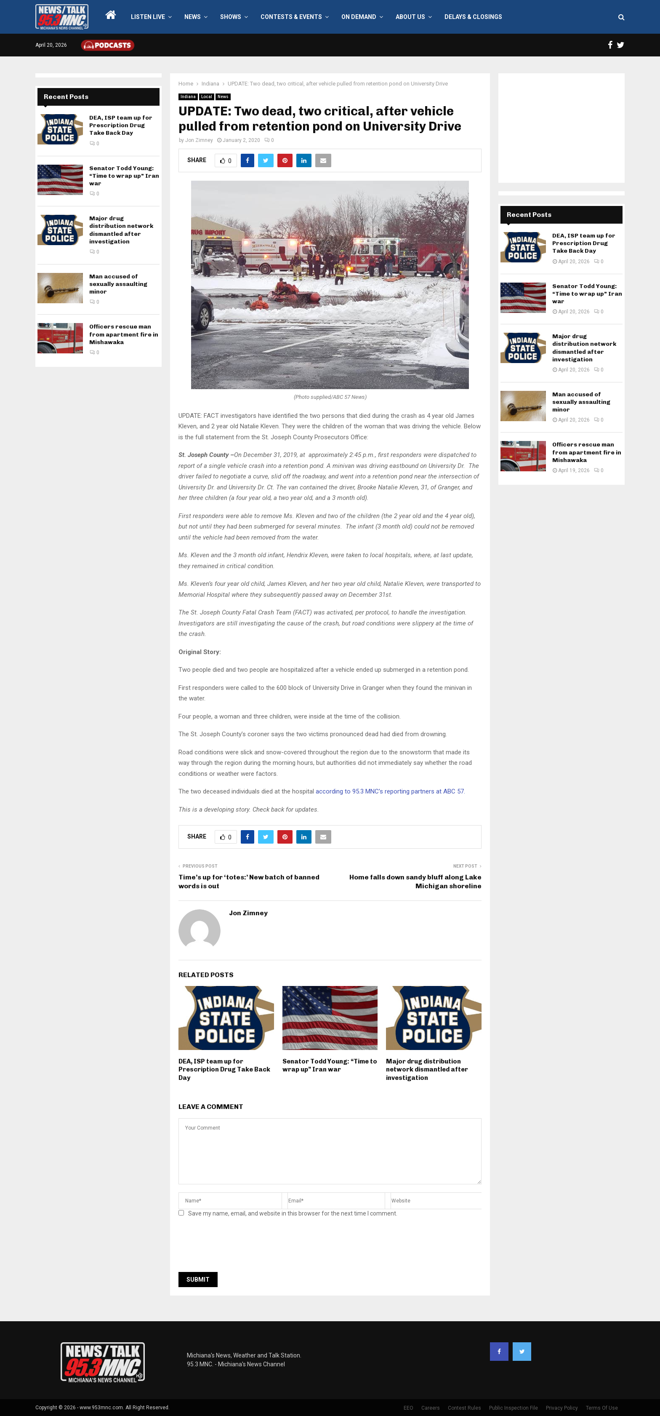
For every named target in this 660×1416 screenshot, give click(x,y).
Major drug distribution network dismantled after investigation (427, 1070)
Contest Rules (464, 1408)
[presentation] (242, 1247)
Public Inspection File (513, 1408)
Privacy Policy (562, 1408)
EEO (408, 1408)
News (192, 16)
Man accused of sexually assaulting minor (118, 284)
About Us (410, 16)
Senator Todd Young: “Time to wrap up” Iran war (329, 1066)
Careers (430, 1408)
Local (206, 96)
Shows (230, 16)
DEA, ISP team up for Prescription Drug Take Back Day (224, 1070)
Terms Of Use (602, 1408)
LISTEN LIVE (148, 16)
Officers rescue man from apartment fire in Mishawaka (123, 334)
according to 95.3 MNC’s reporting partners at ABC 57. (390, 791)
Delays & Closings (473, 16)
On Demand (358, 16)
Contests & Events (291, 16)
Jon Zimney (199, 140)
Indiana (188, 96)
